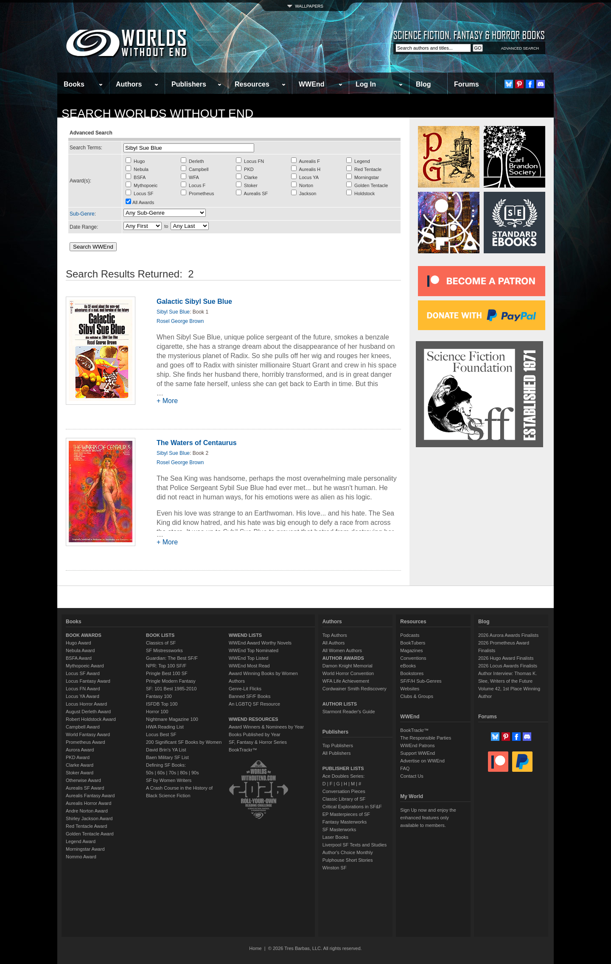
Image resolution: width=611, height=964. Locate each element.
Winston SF (334, 867)
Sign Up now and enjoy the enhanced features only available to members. (428, 817)
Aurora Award (80, 749)
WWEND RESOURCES (253, 719)
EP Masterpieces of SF (346, 814)
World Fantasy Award (88, 734)
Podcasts (409, 635)
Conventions (413, 658)
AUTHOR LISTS (339, 703)
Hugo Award (78, 642)
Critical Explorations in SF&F (352, 806)
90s (195, 772)
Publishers (188, 84)
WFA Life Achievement (345, 681)
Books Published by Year (254, 734)
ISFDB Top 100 (161, 703)
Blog (423, 84)
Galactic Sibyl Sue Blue (194, 301)
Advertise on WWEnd (422, 760)
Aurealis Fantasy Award (90, 795)
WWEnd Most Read (249, 665)
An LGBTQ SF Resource (254, 703)
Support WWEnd (417, 753)
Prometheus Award (85, 742)
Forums (466, 84)
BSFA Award (79, 658)
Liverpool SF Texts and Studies (354, 844)
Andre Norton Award (87, 810)
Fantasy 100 (159, 696)
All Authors (333, 642)
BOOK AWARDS (83, 635)
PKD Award (78, 757)
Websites (409, 688)
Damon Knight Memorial (347, 665)
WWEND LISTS (245, 635)
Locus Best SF (161, 734)
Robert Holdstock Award (91, 719)
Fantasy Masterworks (344, 821)
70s (172, 772)
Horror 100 (157, 711)
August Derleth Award (88, 711)
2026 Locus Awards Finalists (507, 665)
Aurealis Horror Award (88, 803)
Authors (129, 84)
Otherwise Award (83, 780)
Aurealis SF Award (85, 787)
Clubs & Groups (416, 696)
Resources (252, 84)
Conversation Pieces (343, 791)
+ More (167, 400)
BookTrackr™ (243, 749)
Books (74, 84)
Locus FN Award (83, 688)
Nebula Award (80, 650)
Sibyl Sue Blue (173, 312)
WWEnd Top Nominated (253, 650)
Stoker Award (79, 772)
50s (150, 772)
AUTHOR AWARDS (343, 658)
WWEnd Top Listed (248, 658)
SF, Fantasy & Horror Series (258, 742)
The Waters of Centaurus (197, 442)
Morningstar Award (85, 849)
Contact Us (411, 776)
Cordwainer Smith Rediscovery (354, 688)
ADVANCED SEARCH (520, 48)
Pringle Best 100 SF (167, 673)
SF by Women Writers (168, 780)
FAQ (404, 768)
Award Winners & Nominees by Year (266, 726)
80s (184, 772)
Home (255, 948)
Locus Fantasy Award (88, 681)
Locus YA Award (82, 696)
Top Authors (334, 635)
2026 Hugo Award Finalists (506, 658)
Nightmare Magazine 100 (172, 719)
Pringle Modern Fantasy (171, 681)
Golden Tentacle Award (90, 833)
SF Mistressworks (164, 650)
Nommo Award (81, 856)
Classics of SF (161, 642)
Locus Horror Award (86, 703)
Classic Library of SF (343, 798)
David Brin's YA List (166, 749)
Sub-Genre (82, 214)
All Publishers (336, 753)
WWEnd (311, 84)
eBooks (408, 665)
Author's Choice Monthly (347, 852)
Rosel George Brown (180, 321)
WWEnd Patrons (417, 745)
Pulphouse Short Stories (347, 860)
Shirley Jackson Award (89, 818)
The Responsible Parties (425, 737)
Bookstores (411, 673)
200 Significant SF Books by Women (183, 742)
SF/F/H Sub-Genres (420, 681)
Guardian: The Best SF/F (172, 658)
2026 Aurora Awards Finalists (508, 635)
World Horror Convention (348, 673)
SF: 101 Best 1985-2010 (171, 688)
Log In (366, 84)
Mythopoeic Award (85, 665)
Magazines (411, 650)
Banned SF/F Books (249, 696)
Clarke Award (79, 765)
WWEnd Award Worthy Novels (260, 642)
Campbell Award (83, 726)
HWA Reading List (165, 726)
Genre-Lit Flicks (245, 688)
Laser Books (335, 837)
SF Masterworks (339, 829)
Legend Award (80, 841)
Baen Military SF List (167, 757)
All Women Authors (342, 650)
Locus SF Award (83, 673)
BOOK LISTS (160, 635)
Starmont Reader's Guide (348, 711)
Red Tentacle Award (86, 826)
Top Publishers (337, 745)
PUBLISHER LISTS (343, 768)
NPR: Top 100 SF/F (166, 665)
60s (161, 772)
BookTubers (412, 642)
